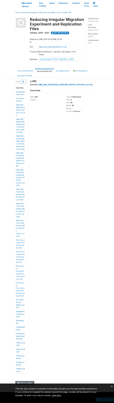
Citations (76, 3)
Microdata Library (27, 4)
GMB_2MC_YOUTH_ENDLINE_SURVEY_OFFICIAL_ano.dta (20, 194)
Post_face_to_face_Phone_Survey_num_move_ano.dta (20, 257)
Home (17, 12)
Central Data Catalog (29, 12)
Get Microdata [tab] (80, 71)
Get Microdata (60, 33)
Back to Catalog (24, 383)
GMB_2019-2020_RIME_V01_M (49, 12)
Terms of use (86, 4)
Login (95, 4)
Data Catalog (42, 4)
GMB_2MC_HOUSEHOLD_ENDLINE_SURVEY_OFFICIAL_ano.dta (65, 85)
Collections (63, 3)
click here (56, 395)
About (52, 3)
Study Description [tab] (25, 71)
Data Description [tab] (44, 71)
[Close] (112, 386)
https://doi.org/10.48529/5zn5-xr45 (53, 47)
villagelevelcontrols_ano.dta (20, 314)
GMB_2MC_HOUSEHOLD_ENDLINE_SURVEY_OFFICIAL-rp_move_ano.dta (20, 177)
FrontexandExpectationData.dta (20, 336)
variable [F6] (66, 12)
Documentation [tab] (62, 71)
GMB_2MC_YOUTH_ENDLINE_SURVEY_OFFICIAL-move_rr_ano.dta (20, 228)
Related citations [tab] (24, 76)
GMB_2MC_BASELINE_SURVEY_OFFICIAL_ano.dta (20, 110)
